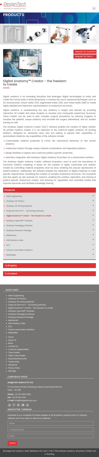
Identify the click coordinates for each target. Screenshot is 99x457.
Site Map (12, 371)
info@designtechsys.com (25, 400)
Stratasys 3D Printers (15, 201)
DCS (8, 245)
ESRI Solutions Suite (14, 240)
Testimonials (13, 361)
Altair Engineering (14, 196)
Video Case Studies (17, 355)
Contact (11, 273)
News (10, 343)
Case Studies (14, 352)
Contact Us (13, 346)
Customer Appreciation (18, 349)
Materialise (11, 254)
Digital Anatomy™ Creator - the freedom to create (28, 215)
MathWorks (11, 235)
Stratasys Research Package (18, 230)
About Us (12, 340)
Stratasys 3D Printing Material (19, 206)
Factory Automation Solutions (19, 250)
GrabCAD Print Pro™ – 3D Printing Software (25, 210)
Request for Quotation (85, 51)
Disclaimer (12, 364)
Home (11, 337)
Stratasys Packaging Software (19, 225)
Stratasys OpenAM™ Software (19, 220)
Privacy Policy (14, 368)
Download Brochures (17, 358)
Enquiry (11, 265)
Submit (12, 443)
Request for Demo (83, 56)
